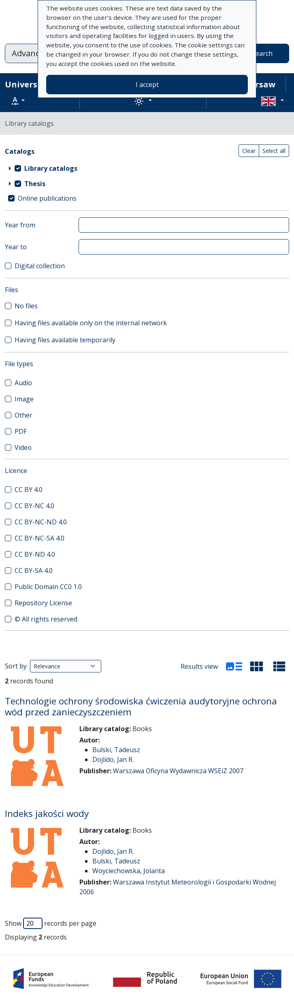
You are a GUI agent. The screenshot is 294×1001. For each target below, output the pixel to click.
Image (24, 398)
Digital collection (40, 265)
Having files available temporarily (65, 339)
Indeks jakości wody (47, 813)
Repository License (43, 602)
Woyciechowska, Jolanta (128, 870)
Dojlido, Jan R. (113, 759)
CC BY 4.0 (29, 489)
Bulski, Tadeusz (116, 749)
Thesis (34, 183)
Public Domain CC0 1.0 (48, 586)
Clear (249, 151)
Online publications (47, 198)
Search (262, 53)
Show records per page (50, 923)
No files (26, 305)
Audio (23, 382)
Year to (16, 246)
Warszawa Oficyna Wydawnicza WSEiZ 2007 (178, 770)
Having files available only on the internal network (91, 322)
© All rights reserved (46, 619)
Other (23, 415)
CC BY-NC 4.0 (34, 505)
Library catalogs (50, 168)
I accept (147, 84)
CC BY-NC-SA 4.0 (39, 538)
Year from (20, 225)
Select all (273, 151)
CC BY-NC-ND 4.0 (41, 521)
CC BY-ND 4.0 (35, 554)
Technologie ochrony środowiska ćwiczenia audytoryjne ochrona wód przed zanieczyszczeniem (141, 706)
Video (23, 447)
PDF (21, 431)
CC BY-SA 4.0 (34, 570)
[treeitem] (147, 168)
